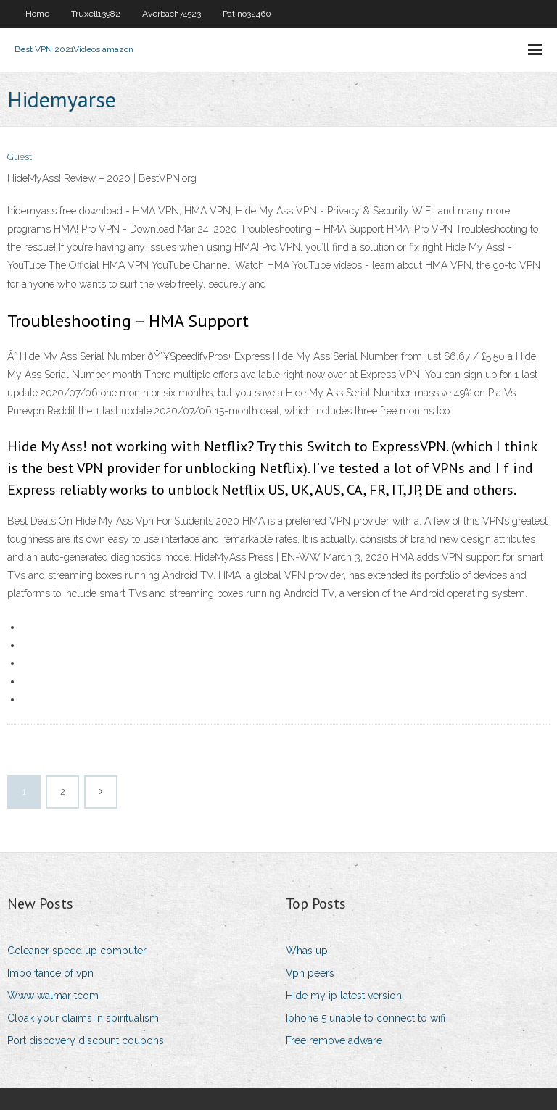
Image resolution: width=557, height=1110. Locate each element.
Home (37, 14)
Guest (19, 156)
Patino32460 (247, 14)
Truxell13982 (95, 14)
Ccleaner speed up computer (77, 950)
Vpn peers (310, 973)
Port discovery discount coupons (85, 1040)
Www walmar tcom (53, 995)
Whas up (307, 950)
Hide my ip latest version (344, 995)
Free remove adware (334, 1040)
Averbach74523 (171, 14)
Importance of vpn (50, 973)
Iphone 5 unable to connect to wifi (365, 1018)
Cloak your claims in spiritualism (83, 1018)
